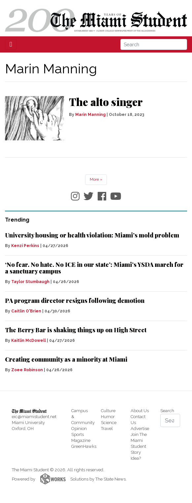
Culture (108, 410)
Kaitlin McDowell (28, 340)
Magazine (80, 440)
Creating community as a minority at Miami (66, 359)
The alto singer (106, 101)
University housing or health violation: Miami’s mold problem (92, 235)
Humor (108, 416)
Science (108, 422)
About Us (140, 410)
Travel (107, 428)
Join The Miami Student (139, 440)
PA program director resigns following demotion (74, 301)
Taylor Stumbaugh (30, 281)
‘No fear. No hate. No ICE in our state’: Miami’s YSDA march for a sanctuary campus (94, 268)
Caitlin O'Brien (26, 311)
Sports (77, 434)
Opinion (79, 428)
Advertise (140, 428)
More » (96, 179)
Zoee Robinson (27, 370)
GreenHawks (83, 446)
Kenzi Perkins (25, 245)
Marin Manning (90, 114)
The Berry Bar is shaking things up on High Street (75, 330)
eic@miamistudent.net (34, 416)
